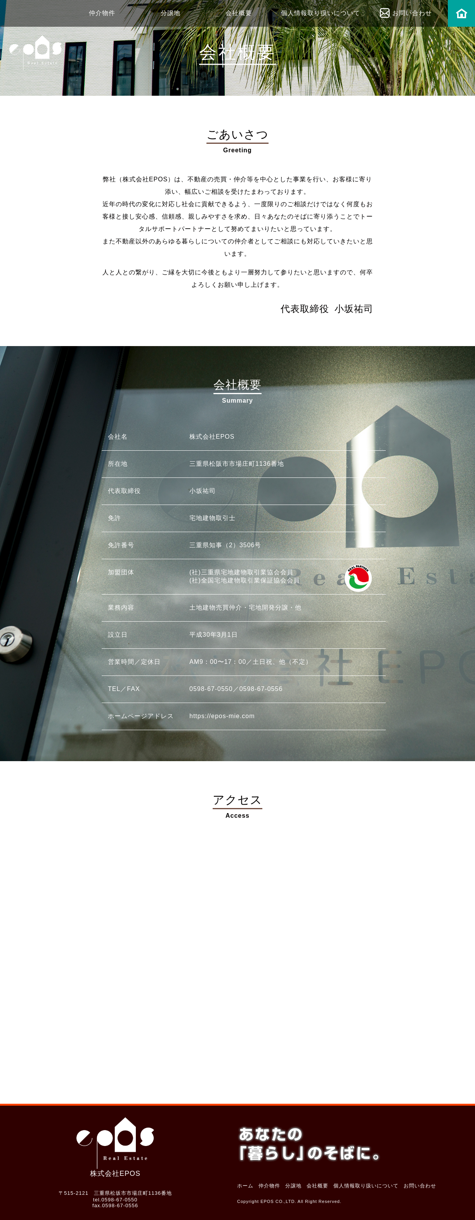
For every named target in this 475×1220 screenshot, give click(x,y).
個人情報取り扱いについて (320, 13)
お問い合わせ (412, 13)
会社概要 (238, 13)
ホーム (461, 15)
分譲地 (170, 13)
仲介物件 (102, 13)
